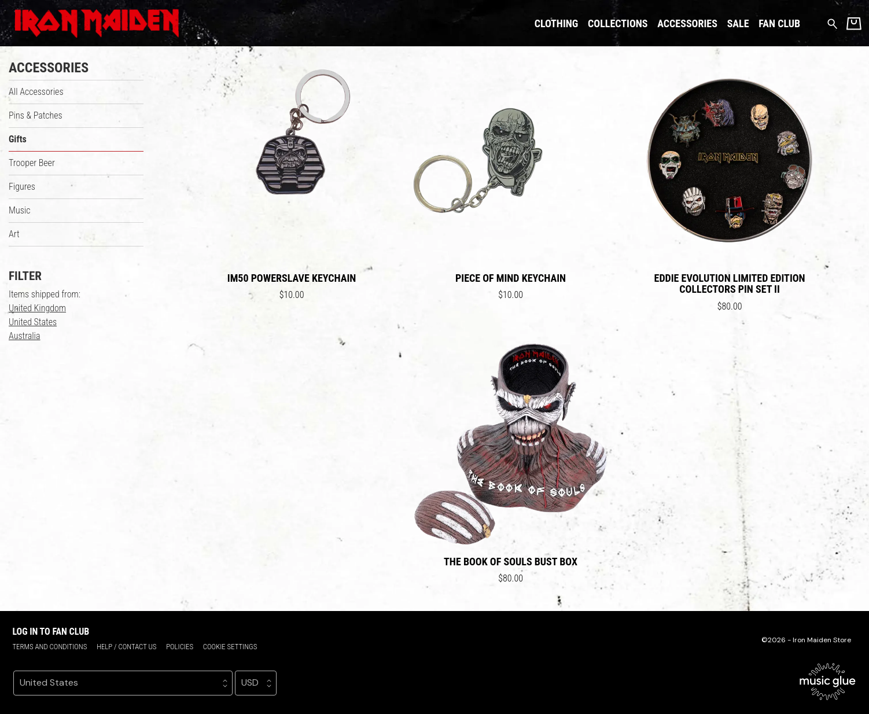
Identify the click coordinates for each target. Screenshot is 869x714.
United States (33, 321)
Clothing (557, 23)
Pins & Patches (35, 115)
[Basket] (853, 23)
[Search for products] (832, 23)
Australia (24, 335)
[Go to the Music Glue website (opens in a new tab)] (828, 681)
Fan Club (779, 23)
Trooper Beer (32, 162)
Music (19, 210)
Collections (617, 23)
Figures (22, 186)
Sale (738, 23)
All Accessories (36, 91)
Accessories (687, 23)
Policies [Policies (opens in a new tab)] (179, 646)
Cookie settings (230, 646)
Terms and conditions (49, 646)
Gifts (18, 139)
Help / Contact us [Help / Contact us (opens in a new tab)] (126, 646)
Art (14, 234)
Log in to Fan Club (50, 631)
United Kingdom (37, 308)
